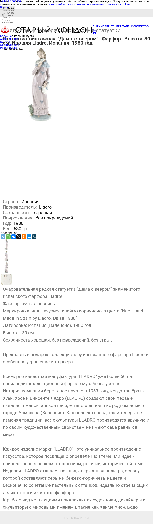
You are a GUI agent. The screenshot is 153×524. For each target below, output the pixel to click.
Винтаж (5, 42)
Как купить (8, 12)
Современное (9, 45)
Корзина (6, 36)
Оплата (6, 17)
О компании (8, 10)
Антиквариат (9, 39)
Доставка (7, 15)
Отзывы (6, 20)
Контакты (7, 22)
